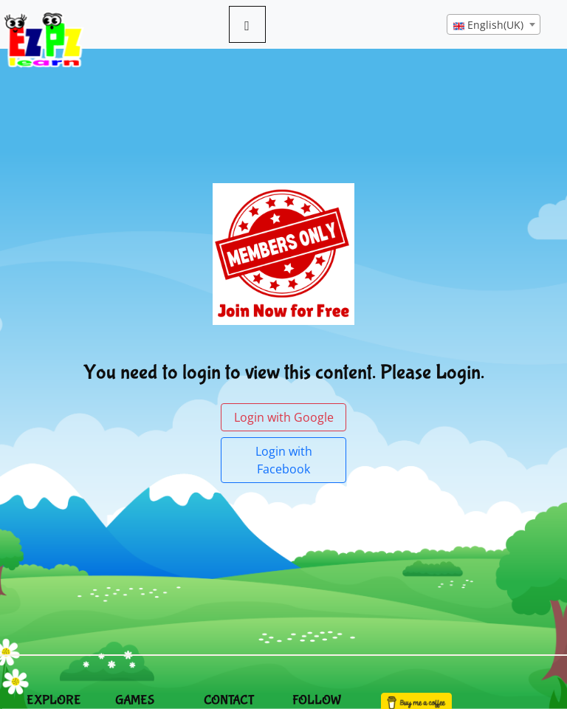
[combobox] (493, 24)
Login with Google (284, 417)
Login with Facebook (283, 460)
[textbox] (493, 25)
